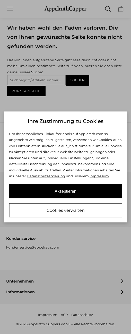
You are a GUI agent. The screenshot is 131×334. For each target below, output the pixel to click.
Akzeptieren (65, 191)
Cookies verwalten (66, 210)
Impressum (99, 176)
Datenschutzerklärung (46, 176)
